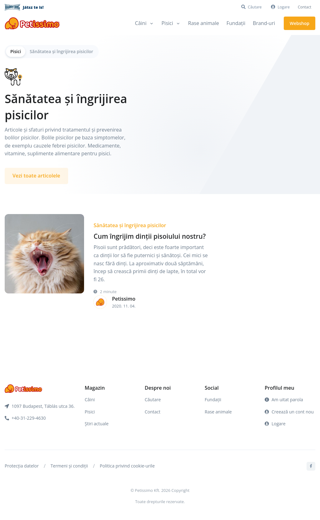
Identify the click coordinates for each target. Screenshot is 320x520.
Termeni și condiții (69, 466)
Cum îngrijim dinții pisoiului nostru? (149, 236)
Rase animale (203, 23)
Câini (90, 399)
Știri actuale (96, 424)
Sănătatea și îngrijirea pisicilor (61, 51)
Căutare (153, 399)
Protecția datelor (22, 466)
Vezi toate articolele (36, 175)
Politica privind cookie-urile (127, 466)
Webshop (299, 23)
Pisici (15, 51)
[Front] (32, 23)
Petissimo (123, 298)
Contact (304, 7)
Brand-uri (264, 23)
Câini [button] (141, 23)
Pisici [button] (167, 23)
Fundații (236, 23)
